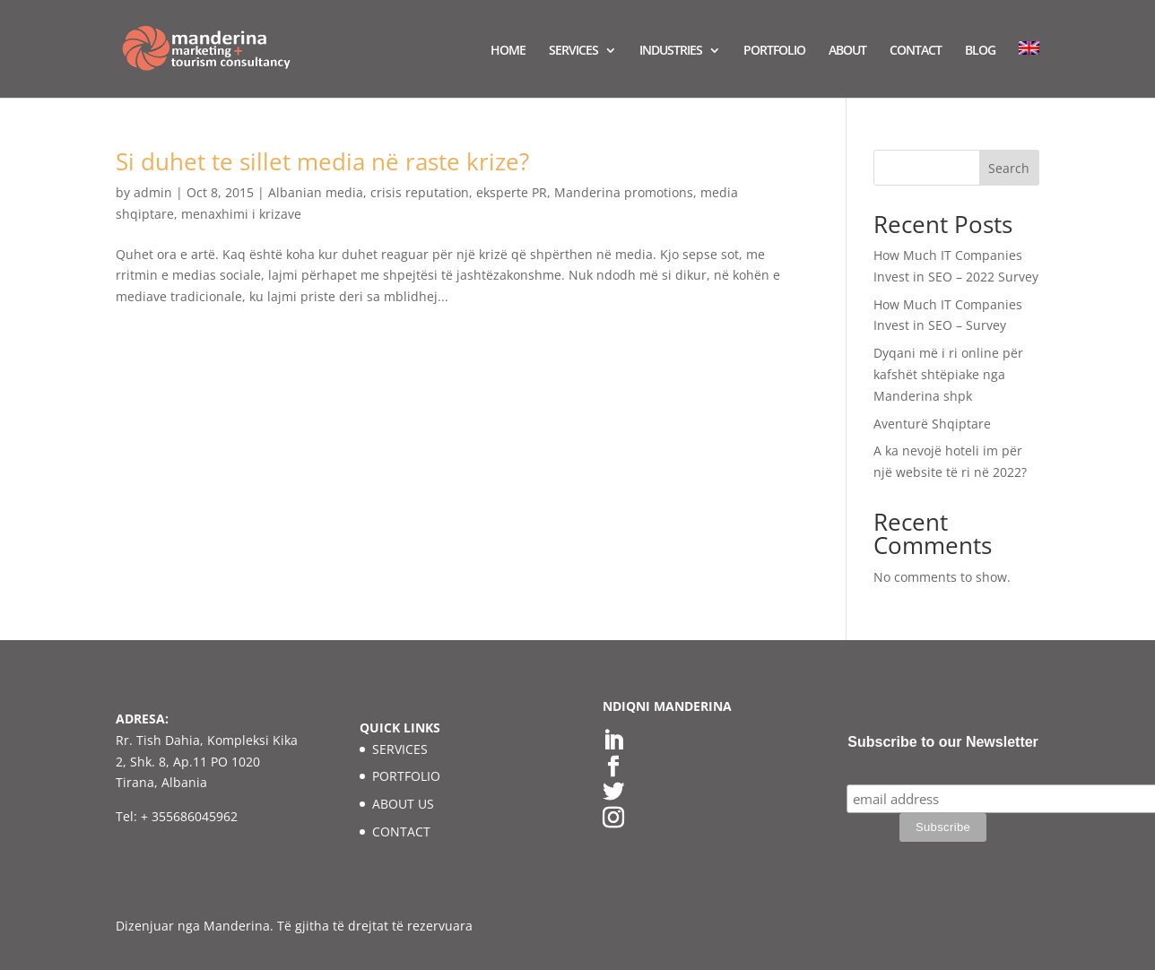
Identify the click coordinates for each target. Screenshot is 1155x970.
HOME (508, 51)
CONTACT (916, 51)
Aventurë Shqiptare (932, 423)
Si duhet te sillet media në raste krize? (322, 161)
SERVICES (573, 51)
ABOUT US (403, 803)
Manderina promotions (623, 192)
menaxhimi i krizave (241, 213)
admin (153, 192)
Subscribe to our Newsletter (942, 741)
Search (1008, 168)
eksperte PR (511, 192)
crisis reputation (419, 192)
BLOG (980, 51)
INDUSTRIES (670, 51)
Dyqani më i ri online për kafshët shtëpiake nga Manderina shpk (948, 374)
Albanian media (315, 192)
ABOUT (847, 51)
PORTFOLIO (774, 51)
